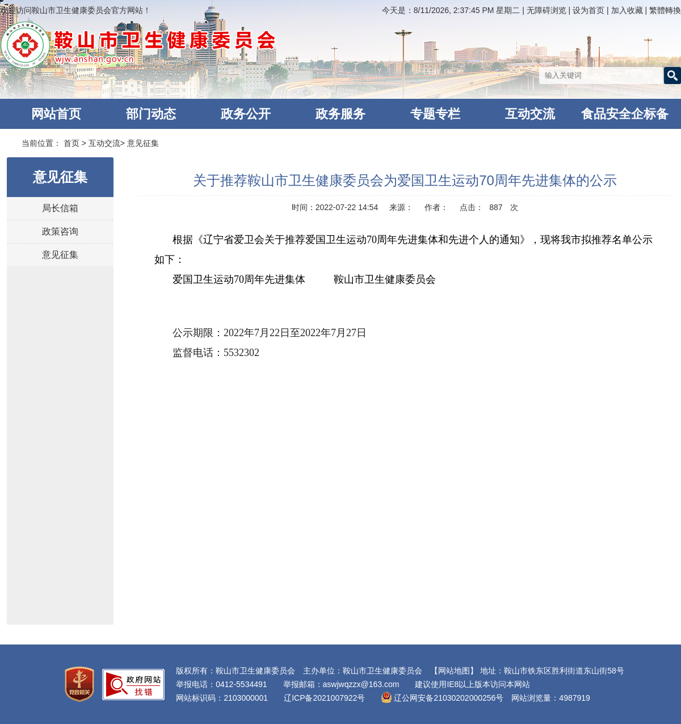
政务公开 (246, 114)
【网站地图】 (454, 670)
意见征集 (143, 143)
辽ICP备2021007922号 (324, 697)
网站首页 (56, 114)
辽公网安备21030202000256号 (442, 697)
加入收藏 (628, 10)
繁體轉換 (665, 10)
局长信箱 (60, 208)
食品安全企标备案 (625, 118)
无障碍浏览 (546, 10)
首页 (71, 143)
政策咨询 (60, 231)
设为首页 (590, 10)
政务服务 (340, 114)
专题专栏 (435, 114)
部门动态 (151, 114)
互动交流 (530, 114)
